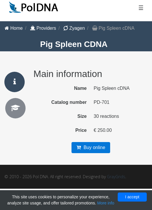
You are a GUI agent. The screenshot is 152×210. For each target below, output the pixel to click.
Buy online (90, 147)
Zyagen (74, 28)
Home (14, 28)
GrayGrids (116, 176)
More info (105, 203)
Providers (43, 28)
